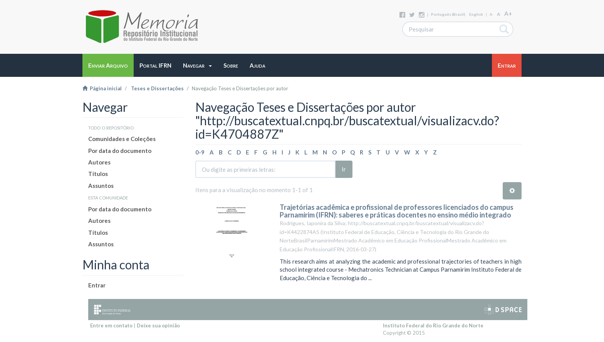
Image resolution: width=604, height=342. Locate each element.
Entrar (97, 285)
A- (491, 14)
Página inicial (102, 88)
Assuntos (101, 185)
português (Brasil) (448, 14)
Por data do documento (119, 150)
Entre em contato (111, 325)
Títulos (98, 173)
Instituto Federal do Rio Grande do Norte (433, 325)
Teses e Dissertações (157, 88)
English (476, 14)
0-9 (200, 152)
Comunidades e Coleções (122, 138)
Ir (344, 169)
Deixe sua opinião (158, 325)
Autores (99, 162)
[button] (197, 65)
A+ (508, 13)
